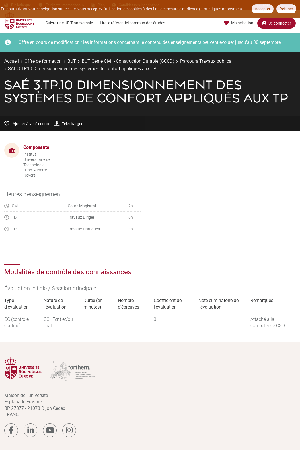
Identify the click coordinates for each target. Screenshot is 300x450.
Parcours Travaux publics (205, 61)
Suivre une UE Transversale (69, 22)
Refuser (286, 8)
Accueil (11, 61)
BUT (71, 61)
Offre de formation (43, 61)
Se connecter (276, 23)
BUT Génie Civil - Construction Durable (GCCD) (128, 61)
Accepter (262, 8)
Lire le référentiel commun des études (132, 22)
